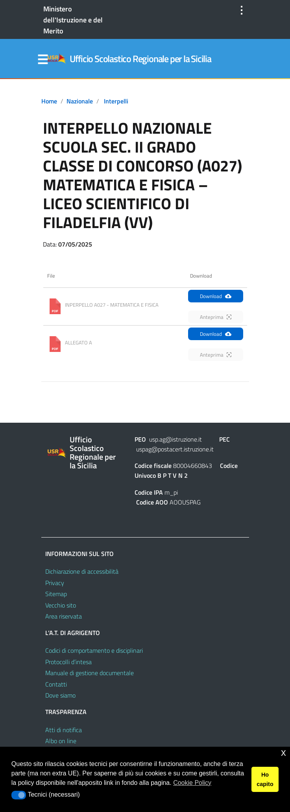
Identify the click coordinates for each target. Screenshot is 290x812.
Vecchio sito (60, 605)
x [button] (283, 752)
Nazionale (79, 101)
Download (215, 296)
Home (49, 101)
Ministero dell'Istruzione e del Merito (73, 20)
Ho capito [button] (265, 779)
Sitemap (56, 593)
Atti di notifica (63, 730)
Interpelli (116, 101)
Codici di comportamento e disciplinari (94, 650)
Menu (43, 60)
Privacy (54, 582)
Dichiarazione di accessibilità (81, 571)
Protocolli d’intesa (68, 662)
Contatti (56, 684)
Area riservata (63, 616)
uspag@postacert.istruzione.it (175, 449)
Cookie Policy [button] (192, 782)
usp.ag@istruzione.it (175, 439)
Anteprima (215, 317)
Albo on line (60, 741)
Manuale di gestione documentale (89, 673)
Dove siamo (60, 695)
